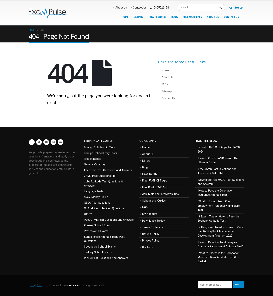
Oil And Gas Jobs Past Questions (104, 208)
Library (138, 17)
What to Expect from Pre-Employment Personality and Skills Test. (219, 205)
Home (125, 17)
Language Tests (93, 191)
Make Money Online (96, 197)
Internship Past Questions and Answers (108, 170)
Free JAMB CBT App (154, 180)
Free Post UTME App (155, 187)
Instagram (53, 142)
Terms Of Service (153, 227)
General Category (94, 164)
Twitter (39, 142)
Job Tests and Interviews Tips (160, 194)
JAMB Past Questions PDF (100, 176)
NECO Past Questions (97, 202)
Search (238, 284)
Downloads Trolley (153, 220)
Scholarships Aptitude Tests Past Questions (104, 239)
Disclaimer (148, 247)
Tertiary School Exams (98, 252)
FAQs (145, 207)
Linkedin (60, 142)
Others (88, 214)
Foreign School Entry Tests (100, 153)
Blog (174, 17)
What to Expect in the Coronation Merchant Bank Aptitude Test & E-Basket (218, 257)
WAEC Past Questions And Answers (106, 258)
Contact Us (139, 7)
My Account (149, 214)
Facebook (32, 142)
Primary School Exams (98, 225)
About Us (120, 7)
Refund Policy (150, 234)
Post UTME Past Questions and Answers (109, 219)
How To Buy (149, 174)
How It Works (157, 17)
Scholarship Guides (154, 200)
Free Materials (192, 17)
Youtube (46, 142)
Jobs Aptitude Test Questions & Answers (103, 183)
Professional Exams (96, 231)
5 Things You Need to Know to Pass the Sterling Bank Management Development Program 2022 (220, 231)
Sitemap (167, 91)
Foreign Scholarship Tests (100, 147)
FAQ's (165, 84)
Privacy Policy (150, 240)
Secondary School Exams (100, 246)
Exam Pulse (75, 285)
